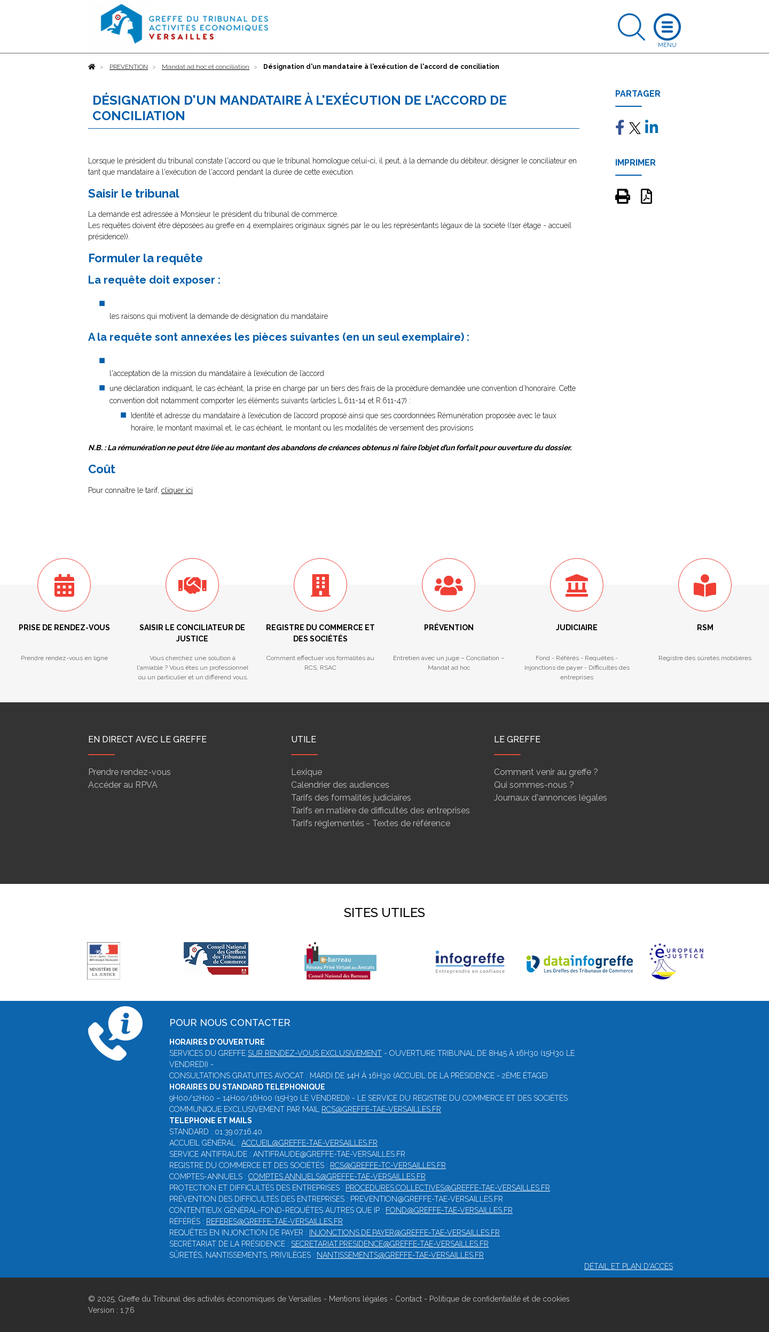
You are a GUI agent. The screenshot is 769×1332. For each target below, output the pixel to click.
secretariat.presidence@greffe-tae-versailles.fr (390, 1244)
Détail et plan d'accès (628, 1266)
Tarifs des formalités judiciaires (351, 798)
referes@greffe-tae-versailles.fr (274, 1221)
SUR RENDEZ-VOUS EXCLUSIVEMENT (315, 1053)
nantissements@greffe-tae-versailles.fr (400, 1255)
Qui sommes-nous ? (534, 785)
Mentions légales (358, 1299)
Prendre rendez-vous (129, 772)
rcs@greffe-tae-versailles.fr (381, 1109)
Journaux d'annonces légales (550, 798)
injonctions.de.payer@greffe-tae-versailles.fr (404, 1232)
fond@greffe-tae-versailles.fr (449, 1210)
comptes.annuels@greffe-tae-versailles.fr (337, 1176)
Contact (408, 1299)
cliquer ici (177, 490)
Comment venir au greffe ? (546, 772)
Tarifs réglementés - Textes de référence (370, 823)
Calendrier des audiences (340, 785)
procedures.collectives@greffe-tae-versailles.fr (448, 1188)
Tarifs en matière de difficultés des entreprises (380, 810)
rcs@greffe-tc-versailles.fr (388, 1165)
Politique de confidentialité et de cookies (499, 1299)
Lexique (306, 772)
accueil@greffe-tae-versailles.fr (309, 1143)
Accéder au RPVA (123, 785)
